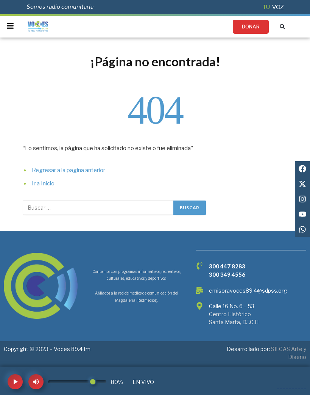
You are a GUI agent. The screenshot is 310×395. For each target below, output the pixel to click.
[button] (282, 26)
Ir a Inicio (43, 183)
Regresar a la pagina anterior (68, 170)
